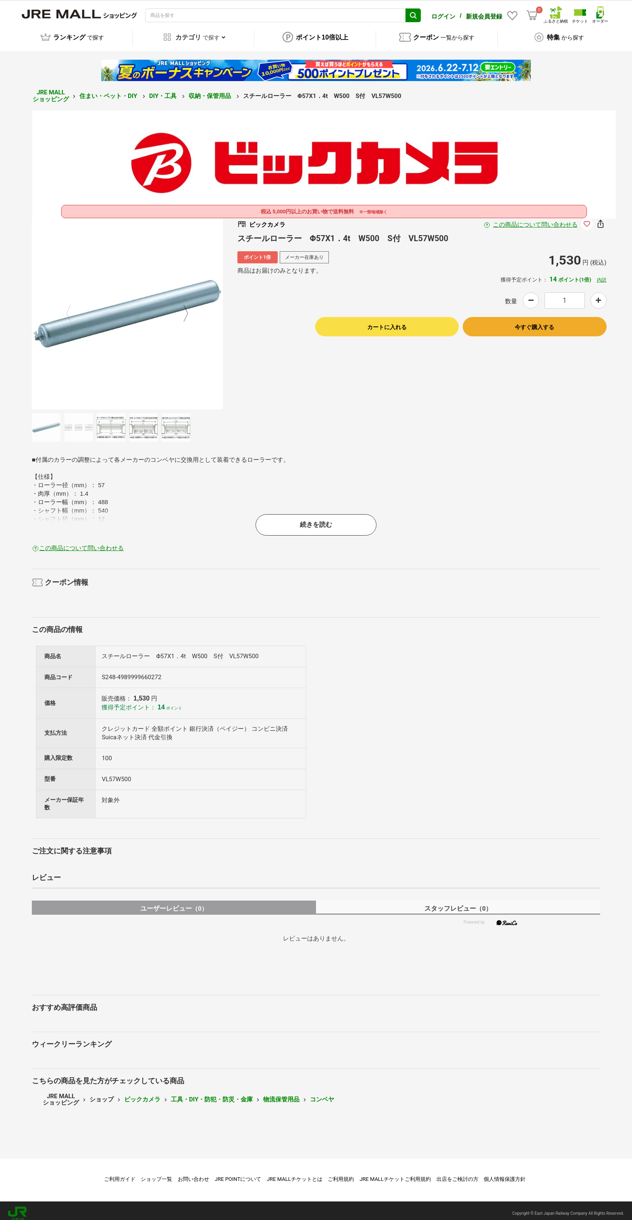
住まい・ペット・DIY (109, 90)
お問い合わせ (193, 1173)
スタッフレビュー (458, 903)
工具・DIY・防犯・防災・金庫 (212, 1093)
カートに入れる (387, 321)
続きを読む (316, 519)
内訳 (602, 274)
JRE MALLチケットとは (294, 1173)
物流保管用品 (281, 1093)
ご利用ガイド (119, 1173)
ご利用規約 (341, 1173)
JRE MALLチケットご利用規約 (395, 1173)
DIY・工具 (163, 90)
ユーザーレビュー (174, 903)
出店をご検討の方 (457, 1173)
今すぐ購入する (534, 321)
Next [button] (181, 308)
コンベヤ (322, 1093)
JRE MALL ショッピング (51, 90)
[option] (127, 308)
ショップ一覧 (156, 1173)
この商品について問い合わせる (535, 219)
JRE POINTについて (238, 1173)
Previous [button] (73, 308)
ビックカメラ (142, 1093)
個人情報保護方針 (505, 1173)
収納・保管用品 (211, 90)
